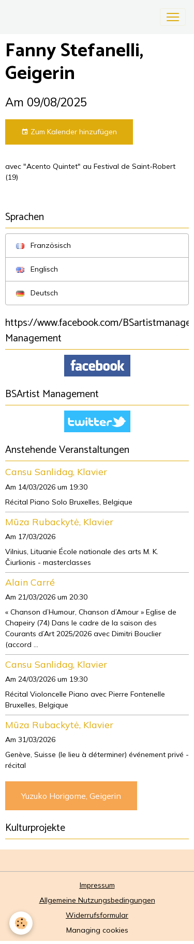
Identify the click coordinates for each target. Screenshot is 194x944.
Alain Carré (30, 582)
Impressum (97, 885)
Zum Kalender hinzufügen (69, 132)
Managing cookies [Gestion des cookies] (97, 930)
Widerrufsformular (97, 915)
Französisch (43, 245)
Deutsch (37, 292)
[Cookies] (21, 923)
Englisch (37, 269)
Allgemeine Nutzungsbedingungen (97, 900)
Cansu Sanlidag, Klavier (56, 471)
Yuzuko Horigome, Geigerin (71, 796)
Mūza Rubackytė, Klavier (59, 521)
